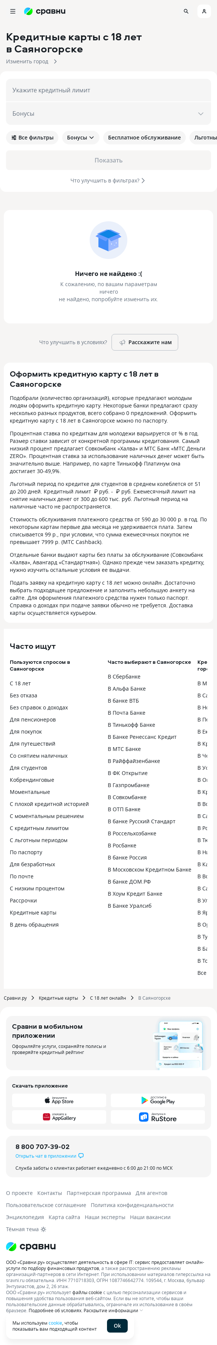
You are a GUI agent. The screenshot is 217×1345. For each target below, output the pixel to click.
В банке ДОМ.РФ (129, 881)
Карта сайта (64, 1217)
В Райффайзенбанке (134, 760)
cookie (55, 1323)
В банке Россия (127, 857)
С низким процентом (37, 888)
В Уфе (204, 767)
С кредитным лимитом (39, 828)
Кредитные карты (33, 912)
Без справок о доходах (39, 707)
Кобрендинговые (32, 779)
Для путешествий (32, 743)
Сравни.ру (15, 998)
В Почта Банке (126, 712)
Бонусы (81, 137)
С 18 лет (20, 683)
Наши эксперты (105, 1217)
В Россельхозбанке (132, 833)
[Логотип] (31, 1246)
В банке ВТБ (123, 700)
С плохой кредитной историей (49, 803)
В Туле (205, 936)
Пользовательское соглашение (46, 1205)
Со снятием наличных (38, 755)
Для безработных (32, 864)
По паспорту (26, 852)
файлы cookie (87, 1292)
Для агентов (151, 1192)
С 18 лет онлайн (108, 998)
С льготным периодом (38, 840)
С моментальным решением (47, 816)
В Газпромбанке (129, 785)
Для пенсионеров (33, 719)
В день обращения (34, 924)
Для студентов (28, 767)
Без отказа (23, 695)
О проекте (19, 1192)
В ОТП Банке (124, 809)
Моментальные (30, 791)
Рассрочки (23, 900)
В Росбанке (122, 845)
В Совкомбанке (127, 797)
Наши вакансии (150, 1217)
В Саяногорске (154, 998)
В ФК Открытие (128, 773)
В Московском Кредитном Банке (149, 869)
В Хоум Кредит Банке (135, 893)
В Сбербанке (124, 676)
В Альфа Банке (127, 688)
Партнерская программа (99, 1192)
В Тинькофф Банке (131, 724)
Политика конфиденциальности (132, 1205)
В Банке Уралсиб (129, 905)
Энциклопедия (25, 1217)
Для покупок (26, 731)
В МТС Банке (124, 748)
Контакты (49, 1192)
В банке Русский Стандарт (142, 821)
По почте (22, 876)
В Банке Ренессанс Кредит (142, 736)
